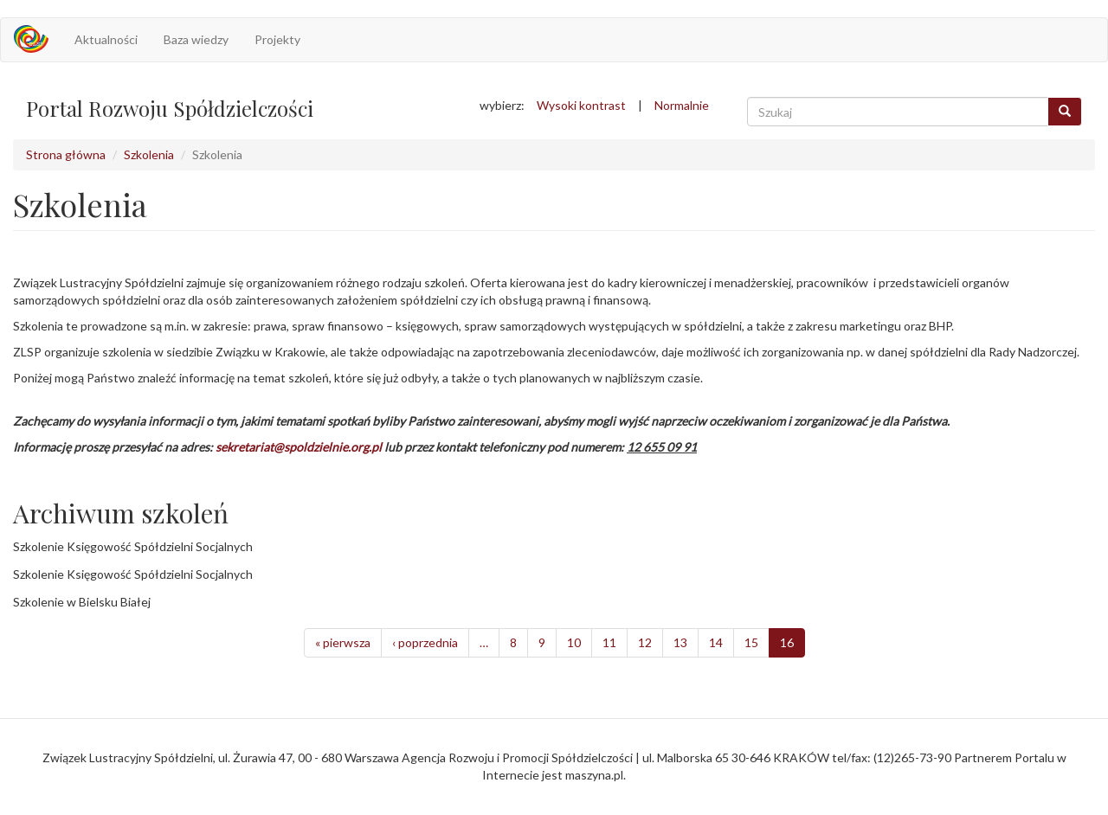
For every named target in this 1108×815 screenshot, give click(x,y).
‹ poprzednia (425, 642)
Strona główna (66, 154)
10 (574, 642)
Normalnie (681, 105)
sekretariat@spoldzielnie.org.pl (299, 447)
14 (716, 642)
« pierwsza (342, 642)
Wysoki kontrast (581, 105)
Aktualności (106, 39)
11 (609, 642)
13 (680, 642)
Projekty (277, 39)
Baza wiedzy (196, 39)
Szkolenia (149, 154)
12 (645, 642)
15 (751, 642)
